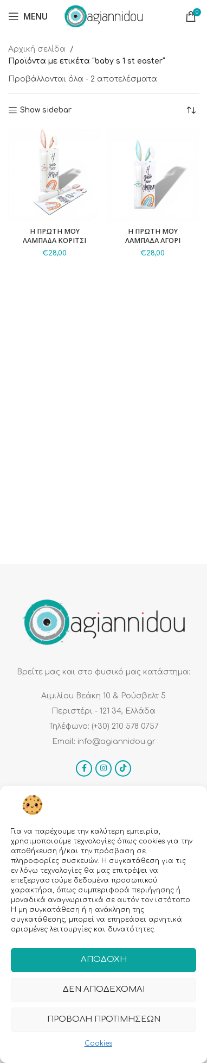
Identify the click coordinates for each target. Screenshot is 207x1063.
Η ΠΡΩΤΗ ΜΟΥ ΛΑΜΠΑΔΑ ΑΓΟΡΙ (152, 236)
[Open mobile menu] (28, 16)
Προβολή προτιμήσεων (103, 1019)
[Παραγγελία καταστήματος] (191, 110)
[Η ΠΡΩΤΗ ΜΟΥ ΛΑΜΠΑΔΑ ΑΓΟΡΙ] (152, 175)
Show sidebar (46, 110)
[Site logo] (103, 16)
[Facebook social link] (84, 768)
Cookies (98, 1043)
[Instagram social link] (103, 768)
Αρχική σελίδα (37, 49)
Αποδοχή (104, 959)
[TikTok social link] (123, 768)
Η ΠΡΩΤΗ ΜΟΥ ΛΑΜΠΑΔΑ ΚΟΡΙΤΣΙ (54, 236)
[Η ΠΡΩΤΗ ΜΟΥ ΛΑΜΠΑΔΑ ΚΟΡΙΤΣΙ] (54, 175)
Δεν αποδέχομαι (104, 989)
